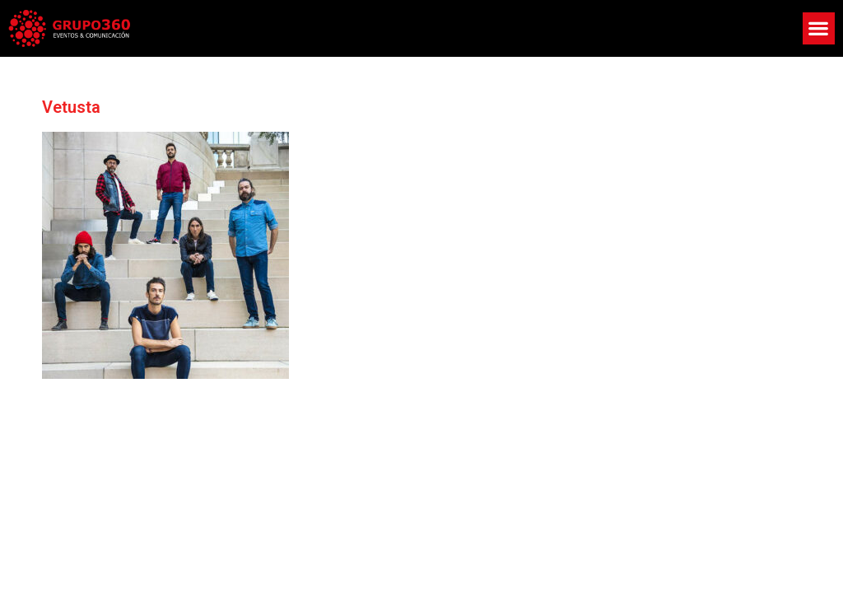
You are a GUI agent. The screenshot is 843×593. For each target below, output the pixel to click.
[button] (819, 28)
